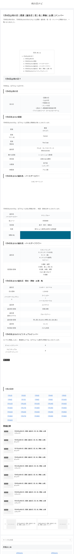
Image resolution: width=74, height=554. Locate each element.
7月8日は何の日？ (28, 56)
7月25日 (64, 413)
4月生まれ (54, 515)
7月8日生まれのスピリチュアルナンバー (36, 72)
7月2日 (23, 396)
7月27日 (23, 417)
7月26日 (10, 417)
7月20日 (64, 408)
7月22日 (23, 413)
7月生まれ (6, 360)
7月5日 (64, 396)
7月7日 (23, 400)
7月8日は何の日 (29, 59)
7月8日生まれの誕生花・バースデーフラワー (38, 66)
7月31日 (10, 421)
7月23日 (37, 413)
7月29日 (50, 417)
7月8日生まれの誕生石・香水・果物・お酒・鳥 (38, 69)
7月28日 (37, 417)
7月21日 (10, 413)
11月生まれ (19, 531)
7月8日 (37, 400)
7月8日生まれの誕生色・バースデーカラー (37, 64)
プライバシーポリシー (43, 549)
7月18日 (37, 408)
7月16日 (10, 408)
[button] (70, 497)
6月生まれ (54, 519)
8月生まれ (54, 523)
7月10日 (64, 400)
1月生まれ (19, 510)
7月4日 (50, 396)
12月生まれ (54, 531)
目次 (34, 52)
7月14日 (50, 404)
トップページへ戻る (31, 549)
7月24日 (50, 413)
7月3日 (37, 396)
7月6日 (10, 400)
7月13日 (37, 404)
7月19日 (50, 408)
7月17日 (23, 408)
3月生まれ (19, 515)
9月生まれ (19, 527)
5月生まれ (19, 519)
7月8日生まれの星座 (30, 61)
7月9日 (50, 400)
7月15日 (64, 404)
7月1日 (10, 396)
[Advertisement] (37, 36)
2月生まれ (54, 510)
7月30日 (64, 417)
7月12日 (23, 404)
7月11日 (10, 404)
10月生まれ (54, 527)
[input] (37, 497)
